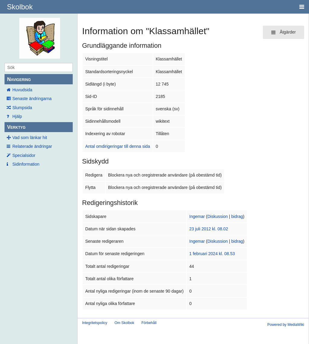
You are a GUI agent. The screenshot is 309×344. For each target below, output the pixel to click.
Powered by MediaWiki (285, 325)
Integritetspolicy (94, 323)
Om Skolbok (124, 323)
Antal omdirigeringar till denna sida (117, 146)
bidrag (237, 216)
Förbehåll (149, 323)
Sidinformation (26, 164)
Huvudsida (22, 89)
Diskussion (217, 216)
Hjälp (17, 116)
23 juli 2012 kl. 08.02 (208, 228)
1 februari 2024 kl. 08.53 (212, 253)
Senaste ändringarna (32, 98)
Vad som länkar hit (29, 137)
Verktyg (16, 127)
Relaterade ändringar (32, 146)
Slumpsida (22, 107)
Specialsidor (23, 155)
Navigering (19, 79)
